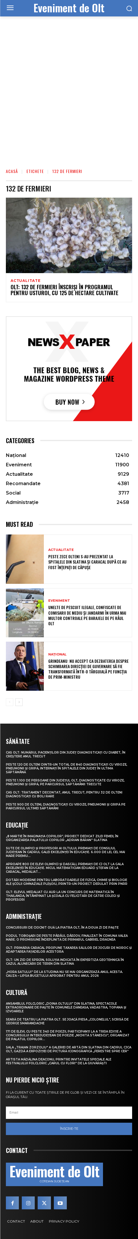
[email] (69, 1113)
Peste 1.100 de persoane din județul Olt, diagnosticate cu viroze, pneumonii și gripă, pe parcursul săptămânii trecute (65, 782)
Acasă (12, 171)
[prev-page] (9, 702)
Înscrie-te (69, 1129)
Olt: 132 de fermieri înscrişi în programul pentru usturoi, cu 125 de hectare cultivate (64, 290)
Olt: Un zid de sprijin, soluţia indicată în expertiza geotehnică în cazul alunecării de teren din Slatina (65, 962)
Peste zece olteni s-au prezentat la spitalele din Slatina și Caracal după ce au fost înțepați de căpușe (87, 561)
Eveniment (59, 600)
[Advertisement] (69, 88)
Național (57, 654)
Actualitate (26, 281)
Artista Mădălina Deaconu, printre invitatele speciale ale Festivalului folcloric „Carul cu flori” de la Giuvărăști (58, 1061)
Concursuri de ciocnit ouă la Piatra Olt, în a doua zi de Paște (62, 927)
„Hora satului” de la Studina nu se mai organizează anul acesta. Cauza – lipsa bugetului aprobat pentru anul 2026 (64, 974)
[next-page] (19, 702)
